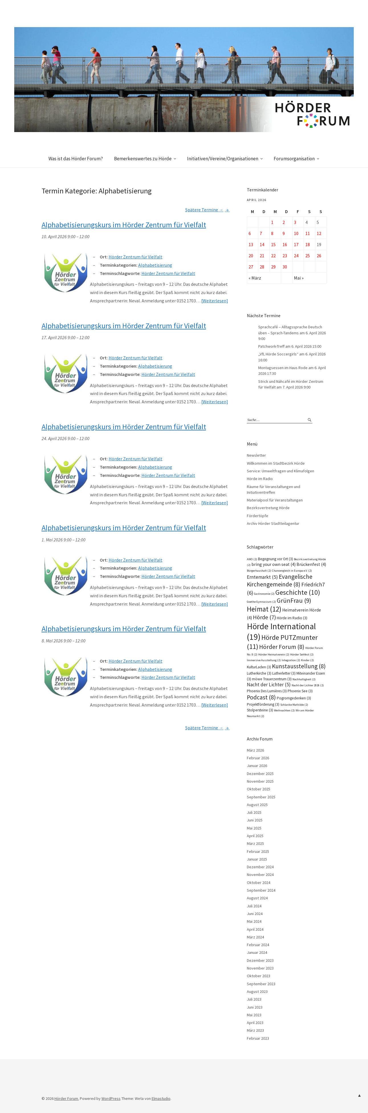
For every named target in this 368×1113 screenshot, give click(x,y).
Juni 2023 (255, 1007)
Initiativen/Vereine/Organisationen (222, 158)
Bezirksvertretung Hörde (268, 507)
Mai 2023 (254, 1014)
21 (262, 255)
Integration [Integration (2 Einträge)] (291, 660)
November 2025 (260, 781)
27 (251, 267)
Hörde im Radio (260, 478)
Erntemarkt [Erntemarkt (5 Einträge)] (262, 577)
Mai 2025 (254, 828)
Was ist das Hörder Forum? (75, 158)
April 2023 (255, 1022)
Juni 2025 (255, 820)
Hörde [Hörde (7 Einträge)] (264, 617)
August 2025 (257, 804)
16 (284, 244)
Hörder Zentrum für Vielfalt (168, 273)
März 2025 (255, 843)
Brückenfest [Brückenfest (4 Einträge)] (311, 564)
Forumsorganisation (294, 158)
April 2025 (255, 835)
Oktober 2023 (258, 975)
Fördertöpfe (257, 515)
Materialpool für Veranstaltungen (275, 500)
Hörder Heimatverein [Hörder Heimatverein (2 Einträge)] (273, 654)
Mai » (299, 278)
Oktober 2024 (258, 882)
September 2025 (261, 797)
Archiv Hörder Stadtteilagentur (273, 523)
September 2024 (261, 890)
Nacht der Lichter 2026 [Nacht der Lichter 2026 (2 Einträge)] (308, 685)
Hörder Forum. (66, 1098)
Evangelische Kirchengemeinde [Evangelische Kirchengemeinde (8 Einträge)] (279, 580)
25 (307, 255)
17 (296, 244)
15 (273, 244)
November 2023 (260, 968)
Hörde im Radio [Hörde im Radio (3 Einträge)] (292, 618)
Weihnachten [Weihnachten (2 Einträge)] (284, 710)
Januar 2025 (257, 859)
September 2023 (261, 983)
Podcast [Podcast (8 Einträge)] (261, 697)
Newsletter (256, 455)
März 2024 (255, 937)
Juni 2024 (255, 913)
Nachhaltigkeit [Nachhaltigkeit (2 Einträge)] (304, 679)
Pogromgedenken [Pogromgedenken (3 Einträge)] (294, 698)
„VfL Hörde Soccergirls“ (278, 354)
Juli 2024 (254, 905)
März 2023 (255, 1030)
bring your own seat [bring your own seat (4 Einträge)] (273, 564)
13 (251, 244)
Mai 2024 (254, 921)
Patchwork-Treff (271, 346)
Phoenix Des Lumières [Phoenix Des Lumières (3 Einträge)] (267, 691)
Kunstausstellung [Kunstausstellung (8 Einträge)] (299, 666)
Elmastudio (161, 1098)
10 (296, 233)
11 (307, 233)
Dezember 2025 (260, 773)
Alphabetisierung (155, 265)
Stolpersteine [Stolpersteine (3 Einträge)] (260, 710)
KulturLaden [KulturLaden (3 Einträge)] (259, 667)
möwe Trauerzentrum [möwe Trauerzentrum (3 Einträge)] (272, 679)
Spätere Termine (207, 210)
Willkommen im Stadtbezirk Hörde (276, 463)
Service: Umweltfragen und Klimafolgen (280, 470)
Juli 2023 (254, 999)
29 (273, 267)
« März (255, 278)
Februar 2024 (258, 944)
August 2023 (257, 991)
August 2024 (257, 897)
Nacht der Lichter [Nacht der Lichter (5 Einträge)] (269, 684)
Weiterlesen (214, 300)
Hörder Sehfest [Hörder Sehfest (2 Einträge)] (302, 654)
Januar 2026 (257, 765)
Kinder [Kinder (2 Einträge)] (307, 660)
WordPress (111, 1098)
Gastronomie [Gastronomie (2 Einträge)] (264, 594)
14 (262, 244)
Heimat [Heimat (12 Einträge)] (264, 609)
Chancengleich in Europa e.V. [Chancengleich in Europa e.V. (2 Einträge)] (292, 570)
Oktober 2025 (258, 789)
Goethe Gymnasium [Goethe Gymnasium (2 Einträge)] (261, 602)
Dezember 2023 (260, 960)
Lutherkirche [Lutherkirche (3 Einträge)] (259, 673)
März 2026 (255, 750)
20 (251, 255)
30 (284, 267)
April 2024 (255, 929)
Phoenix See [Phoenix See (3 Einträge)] (300, 691)
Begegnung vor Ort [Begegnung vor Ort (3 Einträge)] (275, 558)
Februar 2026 (258, 757)
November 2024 (260, 874)
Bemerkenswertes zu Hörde (143, 158)
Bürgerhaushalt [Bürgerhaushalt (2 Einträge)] (259, 570)
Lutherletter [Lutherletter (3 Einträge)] (284, 673)
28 (262, 267)
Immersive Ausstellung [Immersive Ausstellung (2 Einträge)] (264, 660)
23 (284, 255)
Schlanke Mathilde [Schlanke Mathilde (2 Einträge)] (294, 705)
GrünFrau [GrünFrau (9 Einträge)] (294, 600)
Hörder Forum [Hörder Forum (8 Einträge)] (281, 647)
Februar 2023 (258, 1038)
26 (319, 255)
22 (273, 255)
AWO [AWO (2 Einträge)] (252, 559)
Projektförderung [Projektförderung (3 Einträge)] (263, 704)
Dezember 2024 (260, 866)
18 (307, 244)
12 (319, 233)
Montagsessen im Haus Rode (283, 367)
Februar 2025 (258, 851)
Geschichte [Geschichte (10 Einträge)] (297, 592)
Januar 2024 (257, 952)
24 (296, 255)
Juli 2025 (254, 812)
